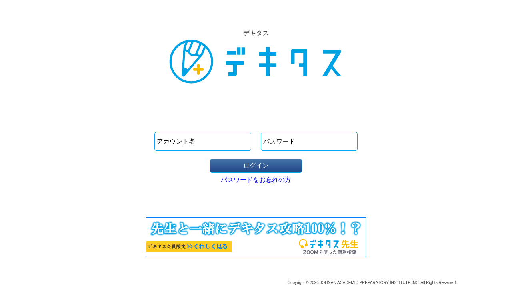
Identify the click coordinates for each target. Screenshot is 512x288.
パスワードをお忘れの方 (256, 179)
